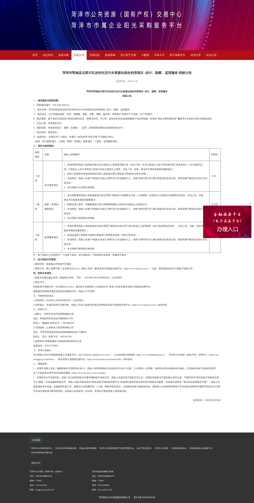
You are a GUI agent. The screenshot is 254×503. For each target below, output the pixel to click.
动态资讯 (48, 55)
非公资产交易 (128, 55)
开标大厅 (159, 55)
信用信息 (94, 55)
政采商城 (110, 55)
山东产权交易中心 (144, 448)
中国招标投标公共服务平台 (201, 448)
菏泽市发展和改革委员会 (41, 452)
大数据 (145, 55)
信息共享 (195, 55)
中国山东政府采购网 (88, 448)
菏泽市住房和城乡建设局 (65, 448)
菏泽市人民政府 (161, 448)
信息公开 (79, 55)
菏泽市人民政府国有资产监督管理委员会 (116, 448)
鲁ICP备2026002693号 (144, 497)
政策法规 (63, 55)
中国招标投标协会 (179, 448)
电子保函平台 (177, 55)
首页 (35, 55)
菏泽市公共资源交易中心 (41, 448)
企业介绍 (211, 55)
